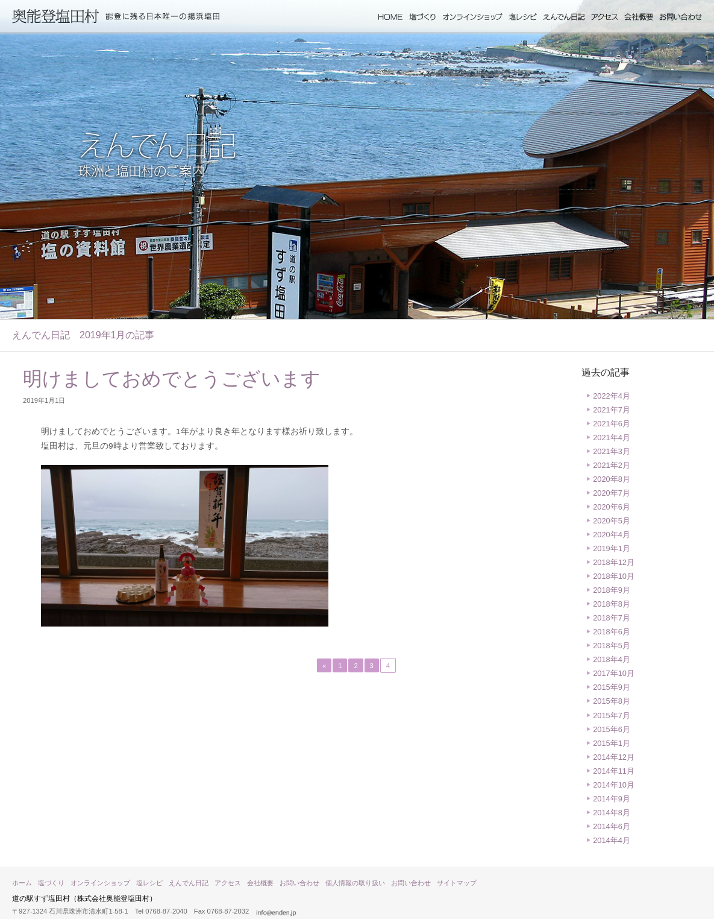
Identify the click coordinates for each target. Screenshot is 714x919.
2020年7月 (611, 492)
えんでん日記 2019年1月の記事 (83, 335)
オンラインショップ (472, 17)
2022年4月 (611, 395)
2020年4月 (611, 534)
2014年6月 (611, 826)
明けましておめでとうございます (172, 379)
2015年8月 (611, 701)
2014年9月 (611, 798)
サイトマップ (457, 882)
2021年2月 (611, 465)
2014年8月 (611, 812)
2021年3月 (611, 451)
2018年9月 (611, 590)
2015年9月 (611, 687)
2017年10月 (613, 673)
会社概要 (638, 17)
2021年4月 (611, 437)
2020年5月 (611, 520)
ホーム (390, 17)
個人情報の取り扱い (355, 882)
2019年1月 (611, 548)
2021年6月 (611, 423)
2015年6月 (611, 729)
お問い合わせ (680, 17)
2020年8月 (611, 479)
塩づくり (422, 17)
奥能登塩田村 (55, 16)
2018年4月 (611, 659)
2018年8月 (611, 603)
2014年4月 (611, 840)
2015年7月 (611, 715)
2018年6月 (611, 631)
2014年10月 (613, 784)
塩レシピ (523, 17)
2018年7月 (611, 617)
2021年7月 (611, 409)
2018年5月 (611, 645)
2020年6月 (611, 506)
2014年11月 (613, 770)
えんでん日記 (564, 17)
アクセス (604, 17)
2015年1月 (611, 743)
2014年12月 (613, 757)
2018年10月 (613, 576)
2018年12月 (613, 562)
